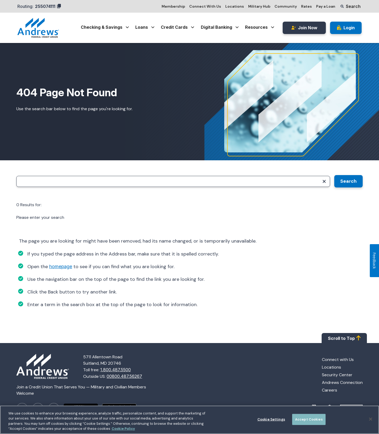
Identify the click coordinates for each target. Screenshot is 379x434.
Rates (306, 6)
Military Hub (259, 6)
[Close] (370, 420)
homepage (60, 266)
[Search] (173, 181)
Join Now (304, 27)
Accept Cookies (309, 420)
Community (286, 6)
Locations (234, 6)
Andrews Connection (342, 382)
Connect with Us (338, 359)
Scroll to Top (344, 338)
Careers (329, 390)
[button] (351, 6)
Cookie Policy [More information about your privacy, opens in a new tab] (123, 429)
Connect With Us (205, 6)
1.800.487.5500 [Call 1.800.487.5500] (115, 369)
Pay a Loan (325, 6)
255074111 (48, 6)
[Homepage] (49, 367)
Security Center (337, 375)
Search (348, 181)
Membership (173, 6)
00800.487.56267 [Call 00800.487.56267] (124, 376)
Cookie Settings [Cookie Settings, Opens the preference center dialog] (271, 420)
